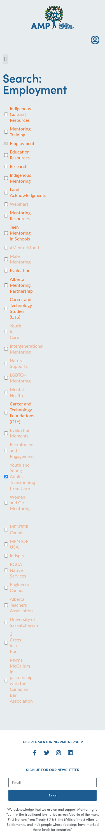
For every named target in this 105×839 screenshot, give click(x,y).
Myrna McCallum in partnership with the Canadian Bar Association (21, 680)
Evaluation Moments (20, 433)
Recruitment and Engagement (22, 450)
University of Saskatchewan (24, 622)
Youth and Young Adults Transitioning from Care (22, 476)
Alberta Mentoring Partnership (21, 285)
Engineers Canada (19, 587)
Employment (22, 143)
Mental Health (17, 392)
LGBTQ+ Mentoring (20, 378)
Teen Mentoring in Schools (20, 233)
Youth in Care (15, 331)
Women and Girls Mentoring (20, 503)
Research (18, 166)
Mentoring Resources (20, 215)
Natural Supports (19, 363)
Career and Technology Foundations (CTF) (22, 412)
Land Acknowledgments (28, 192)
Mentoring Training (20, 131)
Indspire (17, 555)
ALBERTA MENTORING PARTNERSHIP (52, 741)
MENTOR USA (19, 544)
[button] (5, 59)
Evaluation (20, 270)
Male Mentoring (20, 259)
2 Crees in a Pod (15, 642)
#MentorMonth (25, 247)
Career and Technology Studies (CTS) (21, 308)
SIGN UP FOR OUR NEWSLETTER (52, 769)
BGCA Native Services (18, 570)
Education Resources (20, 155)
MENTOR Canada (19, 529)
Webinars (19, 204)
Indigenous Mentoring (20, 178)
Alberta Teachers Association (21, 605)
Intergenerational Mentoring (26, 349)
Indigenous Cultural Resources (20, 114)
